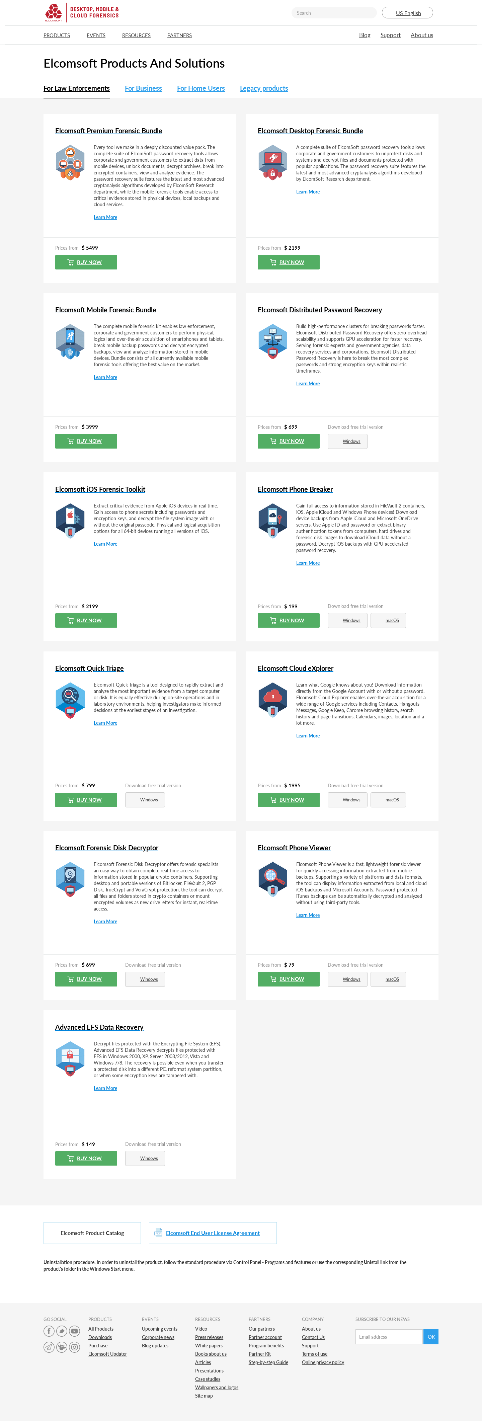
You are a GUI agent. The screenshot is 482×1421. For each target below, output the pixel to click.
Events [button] (99, 35)
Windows (346, 441)
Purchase (97, 1345)
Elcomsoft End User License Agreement (213, 1233)
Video (201, 1329)
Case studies (207, 1379)
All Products (100, 1329)
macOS (387, 620)
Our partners (262, 1329)
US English (407, 13)
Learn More (105, 217)
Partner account (265, 1337)
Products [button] (60, 35)
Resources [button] (139, 35)
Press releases (209, 1337)
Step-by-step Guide (268, 1362)
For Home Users (201, 88)
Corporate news (158, 1337)
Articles (203, 1362)
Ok (431, 1337)
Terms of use (314, 1354)
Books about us (211, 1354)
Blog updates (155, 1345)
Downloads (100, 1337)
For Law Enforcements (77, 88)
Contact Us (313, 1337)
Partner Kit (260, 1354)
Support (391, 34)
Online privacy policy (323, 1362)
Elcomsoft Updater (107, 1354)
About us (422, 34)
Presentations (209, 1370)
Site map (204, 1396)
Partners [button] (182, 35)
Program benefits (266, 1345)
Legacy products (264, 88)
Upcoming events (159, 1329)
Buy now (84, 262)
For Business (143, 88)
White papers (209, 1345)
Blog (365, 34)
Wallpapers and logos (216, 1387)
